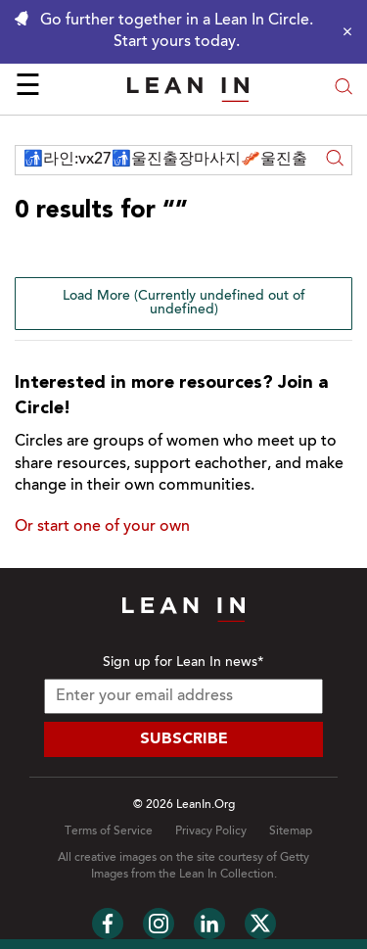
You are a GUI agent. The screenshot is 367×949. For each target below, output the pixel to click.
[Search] (335, 160)
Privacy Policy (211, 831)
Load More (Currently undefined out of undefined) (184, 303)
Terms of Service (109, 831)
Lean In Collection (226, 874)
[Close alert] (342, 31)
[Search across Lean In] (166, 160)
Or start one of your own (102, 527)
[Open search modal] (343, 89)
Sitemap (290, 831)
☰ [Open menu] (28, 88)
